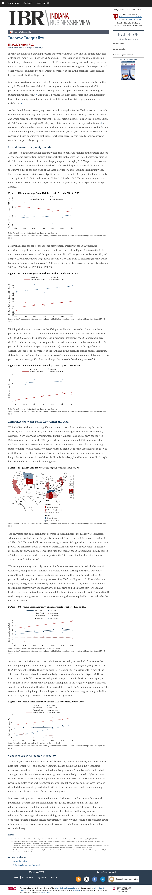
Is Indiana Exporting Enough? (26, 865)
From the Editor (20, 861)
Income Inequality (119, 49)
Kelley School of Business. (133, 19)
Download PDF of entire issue (128, 69)
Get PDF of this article (22, 32)
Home (15, 877)
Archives (27, 2)
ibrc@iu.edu (77, 890)
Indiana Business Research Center (130, 17)
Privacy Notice (45, 892)
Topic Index (13, 2)
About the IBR (43, 2)
